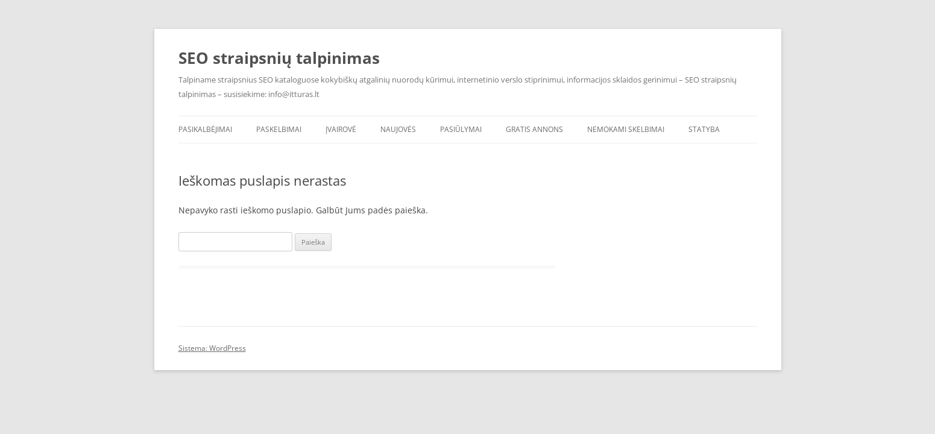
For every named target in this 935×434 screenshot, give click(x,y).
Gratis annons (534, 129)
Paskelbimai (278, 129)
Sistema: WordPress (212, 348)
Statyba (704, 129)
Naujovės (398, 129)
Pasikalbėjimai (205, 129)
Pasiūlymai (461, 129)
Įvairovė (341, 129)
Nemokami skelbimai (625, 129)
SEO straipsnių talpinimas (279, 58)
